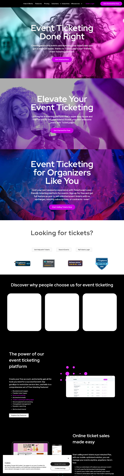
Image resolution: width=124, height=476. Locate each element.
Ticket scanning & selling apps (23, 400)
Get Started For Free (111, 4)
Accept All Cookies (60, 464)
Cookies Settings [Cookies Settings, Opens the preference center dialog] (60, 468)
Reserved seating (19, 395)
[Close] (68, 458)
